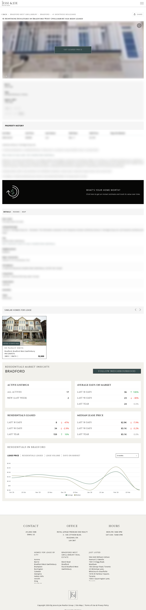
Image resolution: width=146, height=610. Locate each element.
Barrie (36, 562)
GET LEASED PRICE (73, 50)
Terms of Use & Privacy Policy (97, 605)
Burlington (38, 569)
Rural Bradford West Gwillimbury (70, 568)
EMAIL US (31, 534)
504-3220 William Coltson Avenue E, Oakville (99, 558)
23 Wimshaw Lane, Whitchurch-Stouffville (98, 570)
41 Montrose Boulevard (64, 14)
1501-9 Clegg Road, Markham (96, 563)
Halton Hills (39, 576)
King (36, 581)
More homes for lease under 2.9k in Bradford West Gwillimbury (28, 155)
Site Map (79, 605)
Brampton (38, 567)
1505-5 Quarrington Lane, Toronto (99, 580)
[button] (141, 49)
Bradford (45, 14)
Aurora (37, 559)
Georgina (38, 574)
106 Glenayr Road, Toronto (100, 567)
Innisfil (37, 579)
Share (137, 14)
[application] (73, 478)
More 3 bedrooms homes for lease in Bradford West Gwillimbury (28, 244)
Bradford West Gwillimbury (23, 14)
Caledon (37, 571)
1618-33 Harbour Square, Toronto (99, 575)
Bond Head (66, 562)
